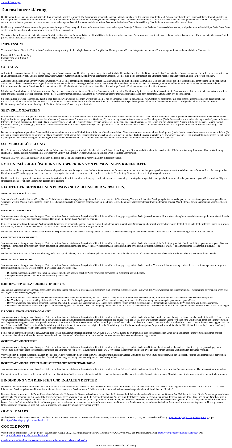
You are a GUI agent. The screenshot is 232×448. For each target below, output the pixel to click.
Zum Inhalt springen (11, 2)
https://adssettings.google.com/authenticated (27, 420)
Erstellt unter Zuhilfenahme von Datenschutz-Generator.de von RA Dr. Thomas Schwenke (44, 440)
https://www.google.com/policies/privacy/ (188, 417)
